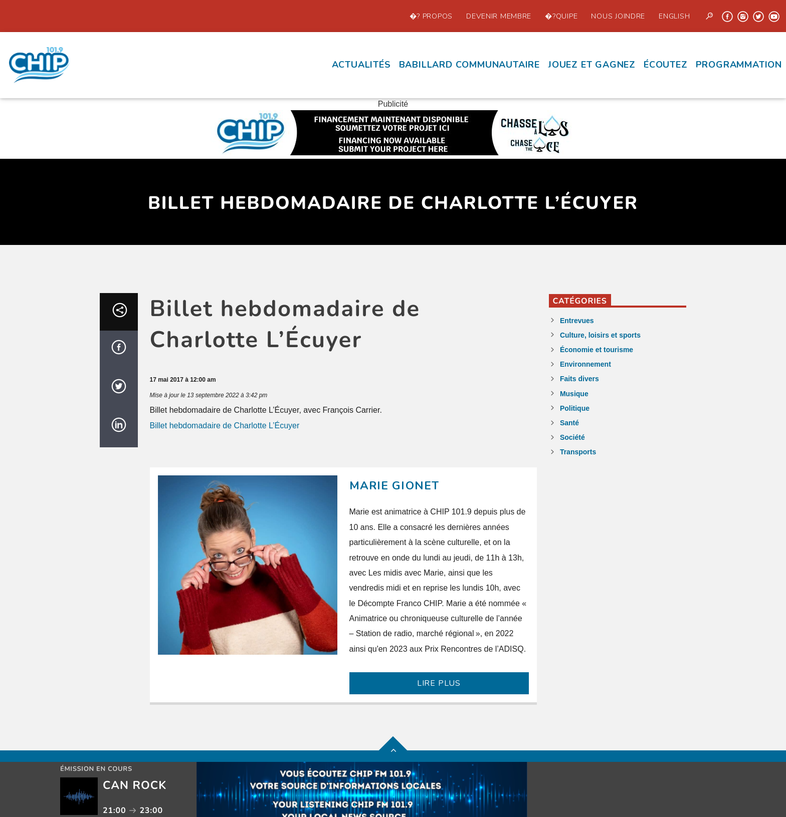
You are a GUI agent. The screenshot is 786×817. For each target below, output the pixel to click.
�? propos (431, 16)
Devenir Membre (498, 16)
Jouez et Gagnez (592, 65)
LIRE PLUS (439, 683)
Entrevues (577, 321)
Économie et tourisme (596, 350)
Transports (578, 452)
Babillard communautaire (469, 65)
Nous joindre (618, 16)
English (674, 16)
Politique (575, 408)
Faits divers (579, 379)
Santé (569, 423)
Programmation (739, 65)
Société (572, 437)
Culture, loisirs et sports (600, 335)
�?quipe (561, 16)
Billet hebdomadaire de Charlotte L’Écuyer (225, 425)
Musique (574, 394)
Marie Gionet (394, 485)
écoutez (666, 65)
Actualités (361, 65)
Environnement (585, 364)
